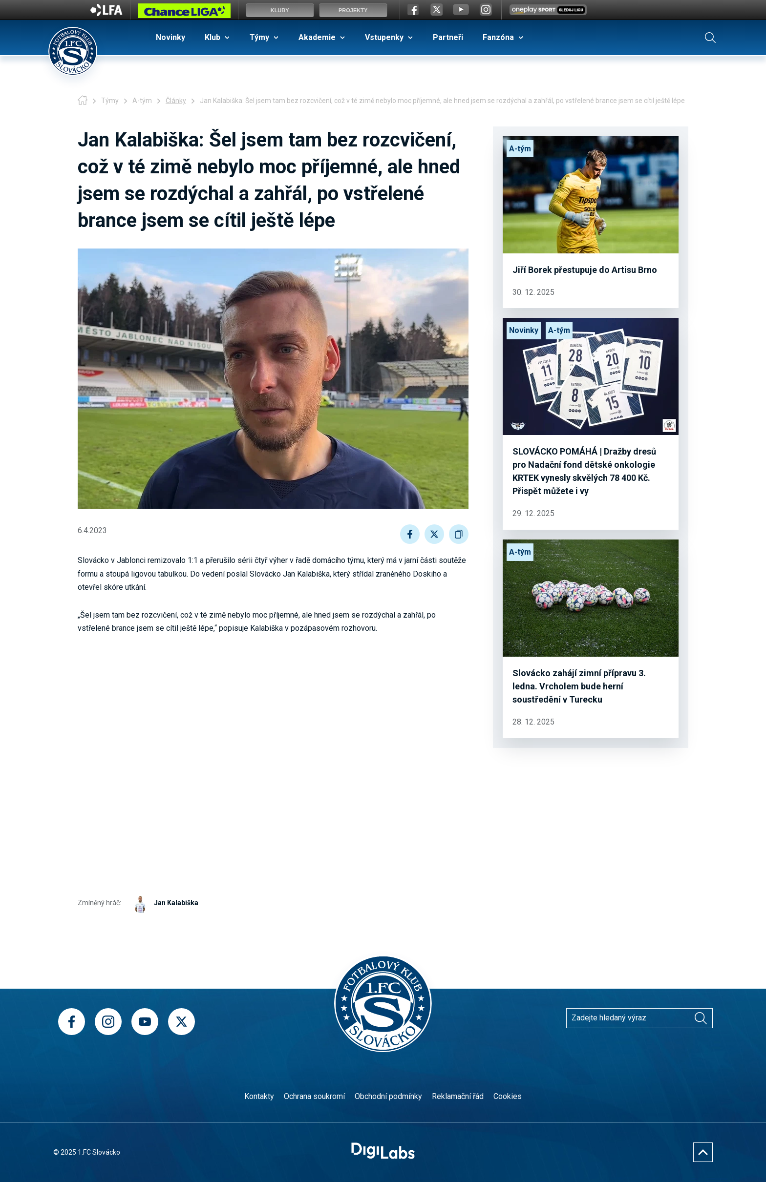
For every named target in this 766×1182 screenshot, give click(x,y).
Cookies (507, 1096)
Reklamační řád (458, 1096)
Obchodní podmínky (388, 1096)
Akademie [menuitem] (317, 37)
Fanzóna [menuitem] (498, 37)
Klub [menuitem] (212, 37)
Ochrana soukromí (314, 1096)
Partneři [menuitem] (448, 37)
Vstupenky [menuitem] (384, 37)
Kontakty (259, 1096)
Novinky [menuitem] (170, 37)
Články (176, 100)
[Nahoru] (703, 1152)
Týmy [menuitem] (259, 37)
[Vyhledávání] (700, 1018)
